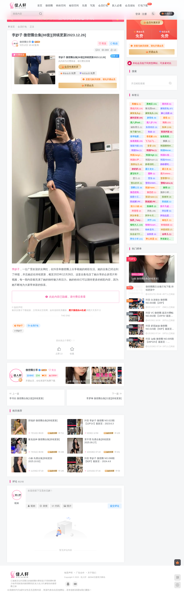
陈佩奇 (151, 206)
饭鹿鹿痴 (136, 141)
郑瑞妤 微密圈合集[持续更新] (42, 420)
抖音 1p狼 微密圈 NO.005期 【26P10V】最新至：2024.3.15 (160, 341)
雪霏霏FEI (167, 178)
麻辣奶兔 (166, 108)
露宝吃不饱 (137, 173)
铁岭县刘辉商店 (152, 229)
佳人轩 (83, 577)
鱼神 (166, 127)
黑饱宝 (151, 104)
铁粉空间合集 (137, 229)
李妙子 (16, 269)
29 (44, 375)
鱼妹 (151, 132)
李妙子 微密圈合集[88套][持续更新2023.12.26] (49, 35)
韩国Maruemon (167, 150)
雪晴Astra (167, 183)
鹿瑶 (166, 118)
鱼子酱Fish (136, 132)
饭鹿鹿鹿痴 (167, 136)
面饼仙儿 (136, 164)
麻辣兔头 (151, 113)
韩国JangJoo (137, 155)
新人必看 (117, 5)
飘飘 (166, 141)
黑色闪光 (136, 108)
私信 (114, 43)
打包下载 (145, 5)
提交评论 (114, 506)
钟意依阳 (166, 229)
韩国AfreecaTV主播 (167, 159)
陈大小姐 (136, 206)
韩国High (151, 155)
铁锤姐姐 (166, 225)
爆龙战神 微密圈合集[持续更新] (44, 439)
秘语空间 (74, 5)
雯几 (136, 178)
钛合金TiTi (136, 234)
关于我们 (92, 572)
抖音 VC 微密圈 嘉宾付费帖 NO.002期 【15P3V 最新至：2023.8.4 (159, 315)
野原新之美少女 (167, 239)
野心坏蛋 (151, 239)
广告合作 (80, 572)
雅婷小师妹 (167, 192)
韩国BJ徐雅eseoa (167, 155)
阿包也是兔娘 (167, 215)
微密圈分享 (25, 42)
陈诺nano (151, 197)
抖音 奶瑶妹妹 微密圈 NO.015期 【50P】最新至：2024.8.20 (160, 328)
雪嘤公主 (136, 187)
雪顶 (151, 178)
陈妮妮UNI (152, 201)
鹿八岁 (151, 122)
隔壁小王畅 (137, 197)
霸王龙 (166, 169)
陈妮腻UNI (137, 201)
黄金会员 (68, 73)
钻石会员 (87, 73)
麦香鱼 (151, 118)
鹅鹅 (167, 122)
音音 (151, 145)
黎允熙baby (152, 108)
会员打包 (103, 5)
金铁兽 (151, 234)
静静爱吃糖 (167, 164)
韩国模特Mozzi (167, 145)
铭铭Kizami (152, 225)
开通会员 (167, 13)
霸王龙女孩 (152, 169)
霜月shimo (166, 173)
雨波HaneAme (152, 187)
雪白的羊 (136, 183)
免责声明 (68, 572)
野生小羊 (136, 239)
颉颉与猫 (136, 145)
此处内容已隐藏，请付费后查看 (65, 296)
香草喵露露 (137, 136)
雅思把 (151, 192)
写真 (92, 5)
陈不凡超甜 (167, 206)
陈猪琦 (166, 197)
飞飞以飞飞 (152, 141)
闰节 (151, 220)
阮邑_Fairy (136, 220)
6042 (30, 375)
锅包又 (166, 220)
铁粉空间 (61, 5)
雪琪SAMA (151, 183)
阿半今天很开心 (152, 215)
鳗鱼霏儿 (136, 127)
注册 (144, 14)
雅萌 (166, 187)
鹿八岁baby (137, 122)
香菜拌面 (166, 132)
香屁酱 (151, 136)
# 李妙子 (18, 331)
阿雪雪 (136, 211)
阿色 (151, 211)
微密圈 (49, 5)
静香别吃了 (152, 164)
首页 (39, 5)
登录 (137, 14)
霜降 (151, 173)
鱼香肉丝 (151, 127)
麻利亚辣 (136, 118)
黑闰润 (166, 104)
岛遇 (84, 5)
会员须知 (130, 5)
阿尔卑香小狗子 (137, 215)
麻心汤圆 (166, 113)
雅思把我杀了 (137, 192)
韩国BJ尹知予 (137, 159)
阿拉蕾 (166, 211)
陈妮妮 (166, 201)
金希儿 (166, 234)
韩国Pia (151, 150)
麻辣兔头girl (137, 113)
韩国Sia (136, 150)
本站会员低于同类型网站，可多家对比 (149, 64)
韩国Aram (152, 159)
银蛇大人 (136, 225)
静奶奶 (136, 169)
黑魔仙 (136, 104)
